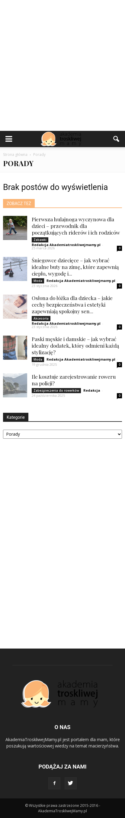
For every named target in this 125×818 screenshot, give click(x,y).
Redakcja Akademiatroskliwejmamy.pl (66, 244)
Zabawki (40, 240)
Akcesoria (41, 318)
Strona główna (15, 154)
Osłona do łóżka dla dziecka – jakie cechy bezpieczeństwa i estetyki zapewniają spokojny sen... (72, 304)
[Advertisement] (62, 65)
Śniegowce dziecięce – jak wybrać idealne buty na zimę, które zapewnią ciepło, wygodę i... (75, 267)
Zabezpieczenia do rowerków (56, 390)
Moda (38, 281)
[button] (116, 139)
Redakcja (91, 390)
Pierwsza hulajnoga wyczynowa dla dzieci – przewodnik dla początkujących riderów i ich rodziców (76, 226)
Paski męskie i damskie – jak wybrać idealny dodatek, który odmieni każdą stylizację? (75, 345)
